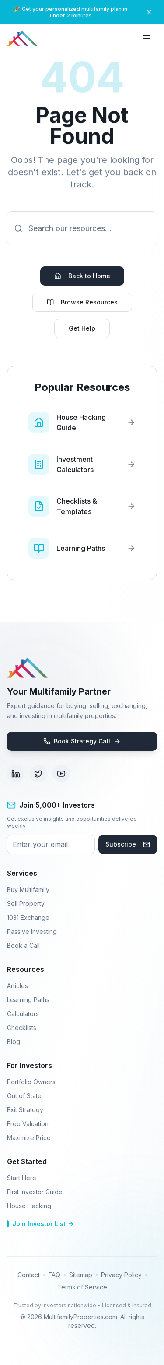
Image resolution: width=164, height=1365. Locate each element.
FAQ (54, 1275)
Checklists (21, 1027)
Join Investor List (40, 1223)
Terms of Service (82, 1287)
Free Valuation (28, 1123)
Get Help (82, 328)
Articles (17, 985)
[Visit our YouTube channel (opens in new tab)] (61, 773)
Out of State (24, 1095)
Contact (28, 1275)
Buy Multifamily (28, 889)
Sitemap (80, 1275)
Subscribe (127, 844)
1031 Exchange (28, 917)
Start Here (21, 1178)
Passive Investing (32, 931)
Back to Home (82, 276)
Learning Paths (28, 999)
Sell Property (26, 903)
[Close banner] (149, 12)
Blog (13, 1041)
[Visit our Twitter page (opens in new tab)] (38, 773)
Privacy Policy (121, 1275)
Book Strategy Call (82, 741)
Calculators (23, 1013)
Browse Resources (82, 302)
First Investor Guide (35, 1192)
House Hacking (29, 1205)
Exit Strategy (25, 1109)
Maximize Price (29, 1137)
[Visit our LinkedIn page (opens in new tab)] (15, 773)
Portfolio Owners (31, 1081)
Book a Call (23, 945)
